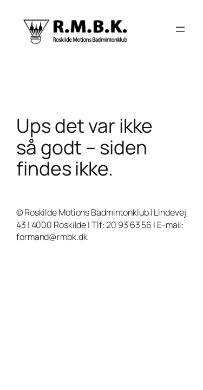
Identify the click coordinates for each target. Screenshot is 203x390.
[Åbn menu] (180, 29)
